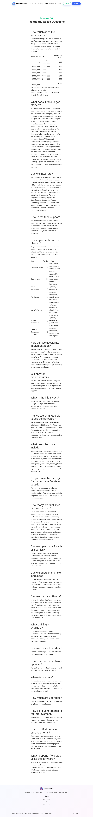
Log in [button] (67, 3)
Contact (58, 4)
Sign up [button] (76, 3)
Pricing (40, 4)
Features (33, 4)
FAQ (46, 4)
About (51, 4)
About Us (46, 804)
